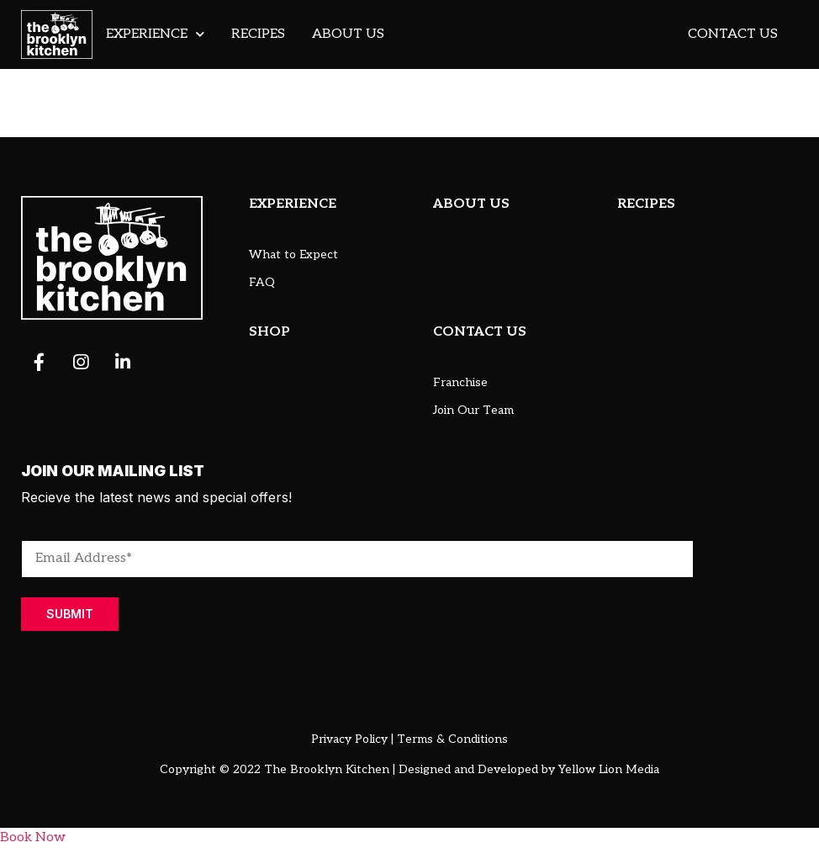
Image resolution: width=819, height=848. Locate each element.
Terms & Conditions (452, 739)
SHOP (269, 332)
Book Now (33, 837)
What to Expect (293, 254)
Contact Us (733, 34)
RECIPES (646, 204)
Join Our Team (473, 410)
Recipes (258, 34)
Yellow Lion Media (608, 769)
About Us (348, 34)
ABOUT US (471, 204)
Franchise (460, 382)
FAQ (262, 282)
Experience (155, 34)
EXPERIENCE (292, 204)
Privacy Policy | (352, 739)
